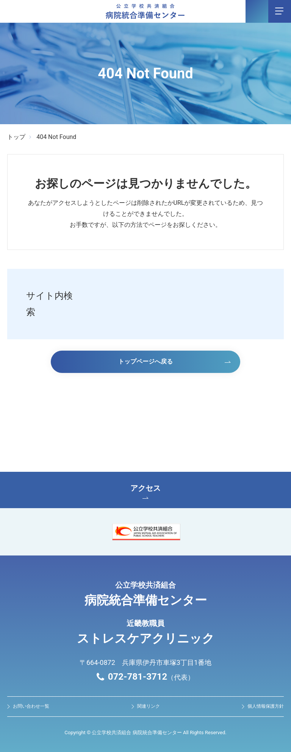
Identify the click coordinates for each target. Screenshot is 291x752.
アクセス (145, 491)
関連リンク (148, 706)
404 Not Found (56, 136)
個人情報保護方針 (265, 706)
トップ (16, 136)
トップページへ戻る (145, 361)
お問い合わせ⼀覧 (31, 706)
